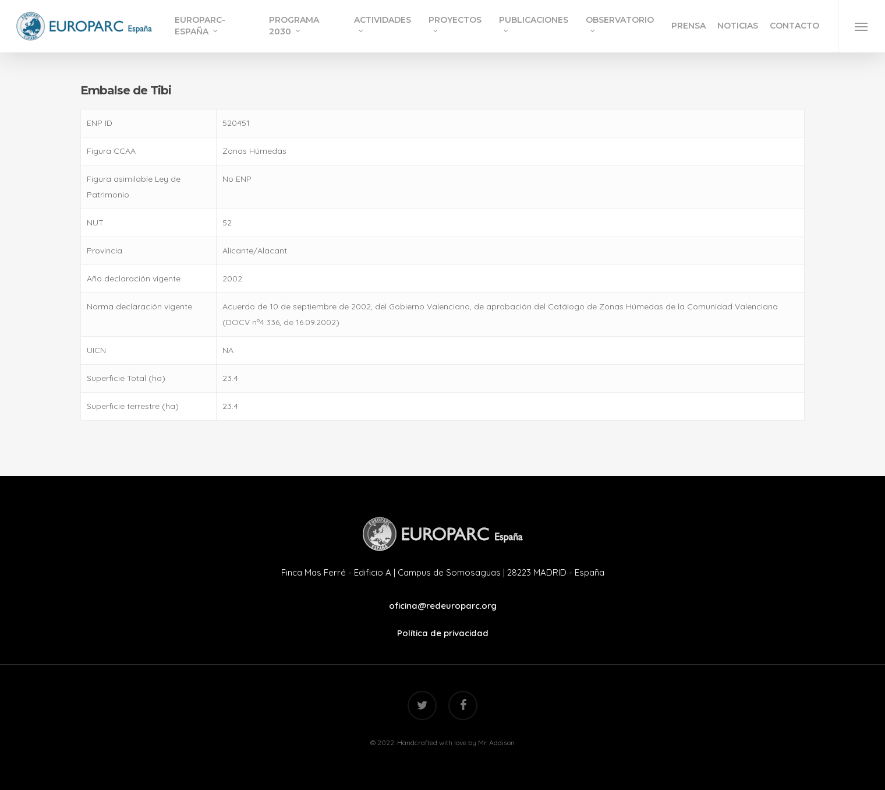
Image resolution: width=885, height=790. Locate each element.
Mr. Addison (496, 742)
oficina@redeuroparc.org (443, 605)
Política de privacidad (442, 633)
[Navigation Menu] (861, 26)
